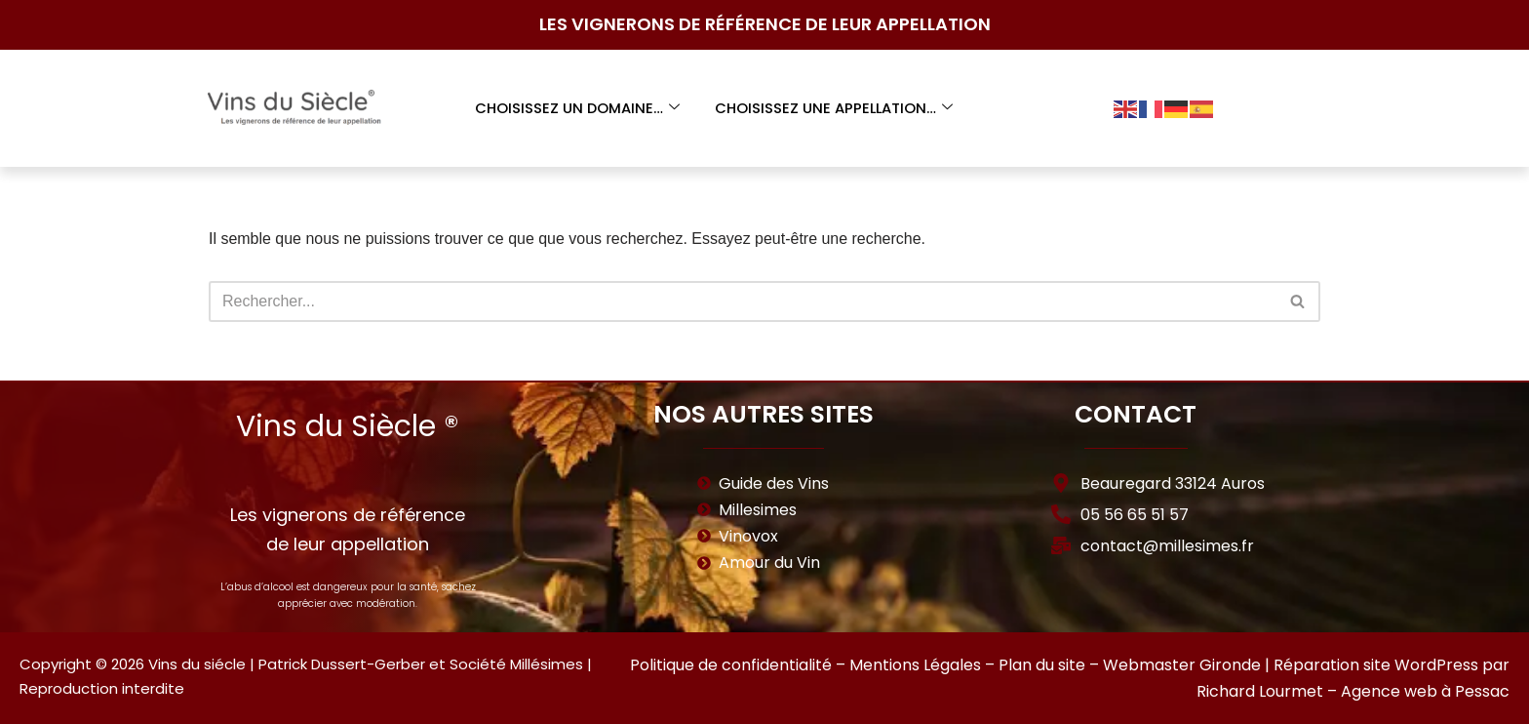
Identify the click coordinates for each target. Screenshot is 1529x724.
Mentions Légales (915, 665)
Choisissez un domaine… (576, 108)
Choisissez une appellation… (834, 108)
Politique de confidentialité (731, 665)
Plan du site (1042, 665)
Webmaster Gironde (1182, 665)
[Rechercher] (742, 301)
